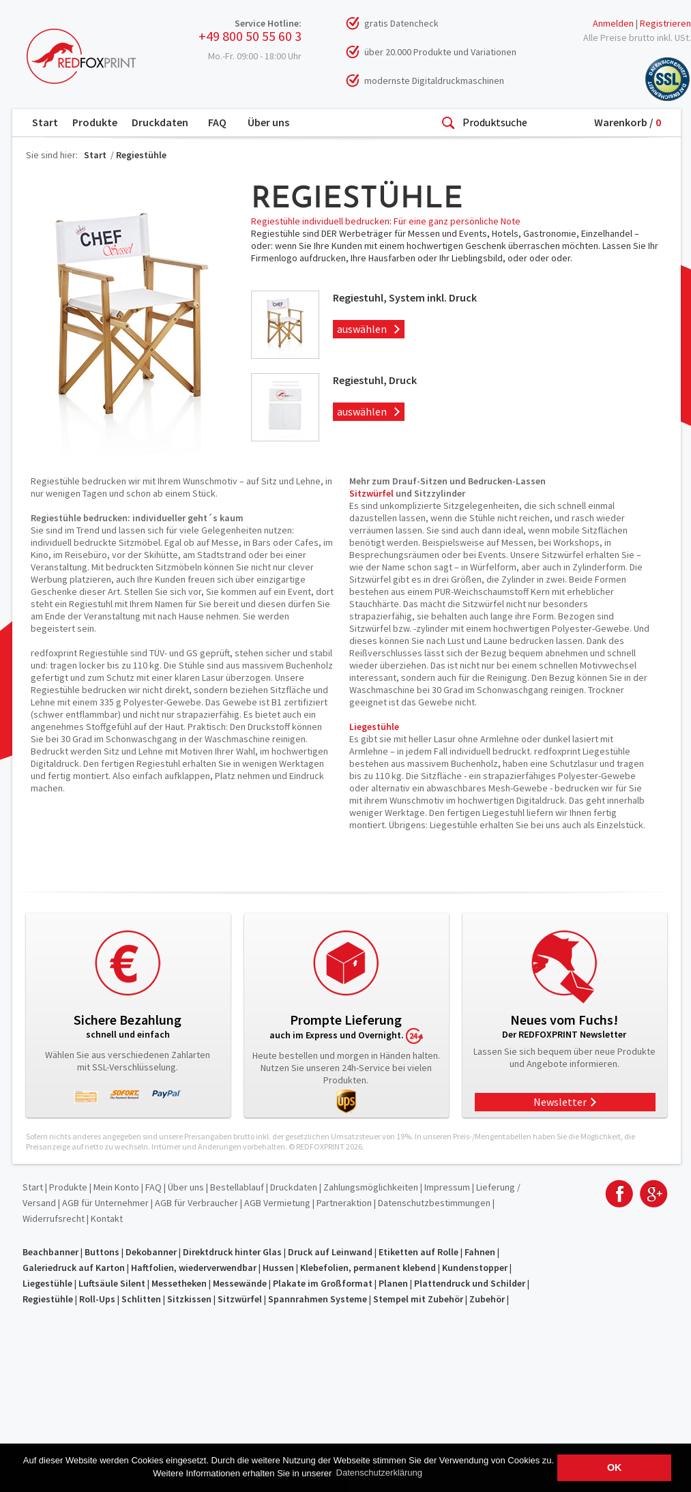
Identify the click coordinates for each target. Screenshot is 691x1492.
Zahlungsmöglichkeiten (370, 1187)
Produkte (94, 122)
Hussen (278, 1267)
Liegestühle (374, 726)
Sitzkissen (189, 1299)
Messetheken (179, 1283)
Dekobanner (151, 1252)
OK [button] (614, 1467)
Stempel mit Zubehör (418, 1299)
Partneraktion (344, 1203)
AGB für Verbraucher (196, 1203)
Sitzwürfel (371, 493)
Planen (393, 1283)
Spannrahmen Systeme (317, 1299)
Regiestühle (141, 155)
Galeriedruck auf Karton (74, 1267)
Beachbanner (50, 1252)
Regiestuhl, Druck (375, 380)
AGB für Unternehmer (105, 1203)
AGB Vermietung (277, 1203)
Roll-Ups (97, 1299)
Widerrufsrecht (54, 1218)
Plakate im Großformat (322, 1283)
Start (45, 122)
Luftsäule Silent (111, 1283)
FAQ (217, 122)
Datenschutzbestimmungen (434, 1203)
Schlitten (141, 1299)
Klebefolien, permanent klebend (368, 1267)
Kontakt (107, 1218)
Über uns (268, 122)
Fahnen (480, 1252)
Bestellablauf (237, 1187)
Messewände (240, 1283)
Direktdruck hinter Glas (232, 1252)
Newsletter (560, 1102)
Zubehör (487, 1299)
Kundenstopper (475, 1267)
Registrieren (665, 23)
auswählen (360, 329)
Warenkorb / (627, 122)
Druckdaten (160, 122)
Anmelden (613, 23)
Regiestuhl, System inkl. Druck (405, 297)
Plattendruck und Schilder (469, 1283)
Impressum (447, 1187)
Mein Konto (116, 1187)
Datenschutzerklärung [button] (379, 1472)
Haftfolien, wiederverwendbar (193, 1267)
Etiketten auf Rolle (418, 1252)
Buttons (102, 1252)
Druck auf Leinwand (330, 1252)
